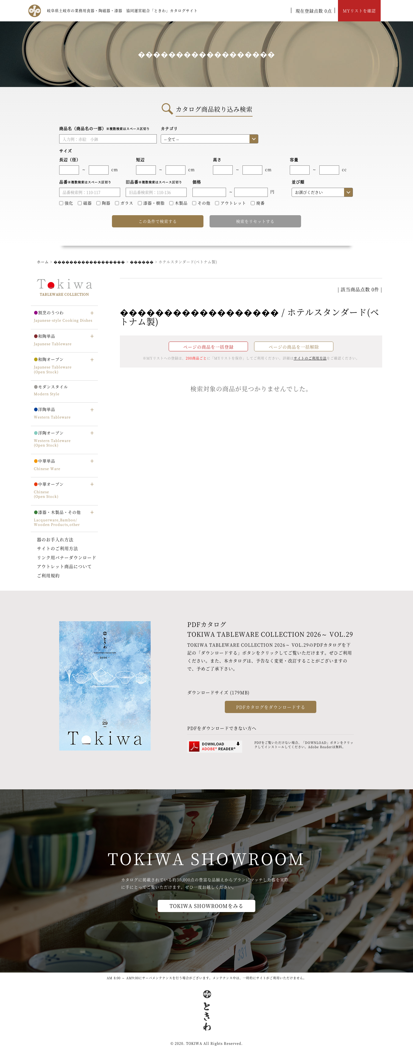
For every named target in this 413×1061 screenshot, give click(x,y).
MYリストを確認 (359, 10)
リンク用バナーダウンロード (66, 557)
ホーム (43, 261)
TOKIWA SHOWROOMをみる (206, 905)
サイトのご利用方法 (57, 548)
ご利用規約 (48, 575)
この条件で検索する (157, 221)
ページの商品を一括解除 (294, 347)
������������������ (89, 261)
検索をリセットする (255, 221)
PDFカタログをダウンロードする (270, 707)
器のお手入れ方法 (55, 539)
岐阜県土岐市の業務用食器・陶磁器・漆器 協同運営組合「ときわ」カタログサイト (122, 10)
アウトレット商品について (64, 566)
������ (142, 261)
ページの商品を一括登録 (208, 347)
